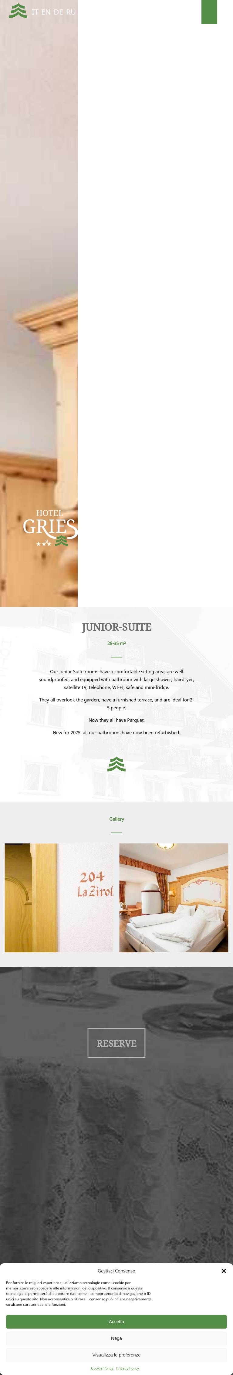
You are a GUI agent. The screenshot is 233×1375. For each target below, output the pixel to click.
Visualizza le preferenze (117, 1354)
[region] (116, 303)
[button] (224, 1271)
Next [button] (221, 306)
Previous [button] (12, 306)
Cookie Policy (102, 1368)
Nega (116, 1338)
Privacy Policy (127, 1368)
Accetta (116, 1321)
